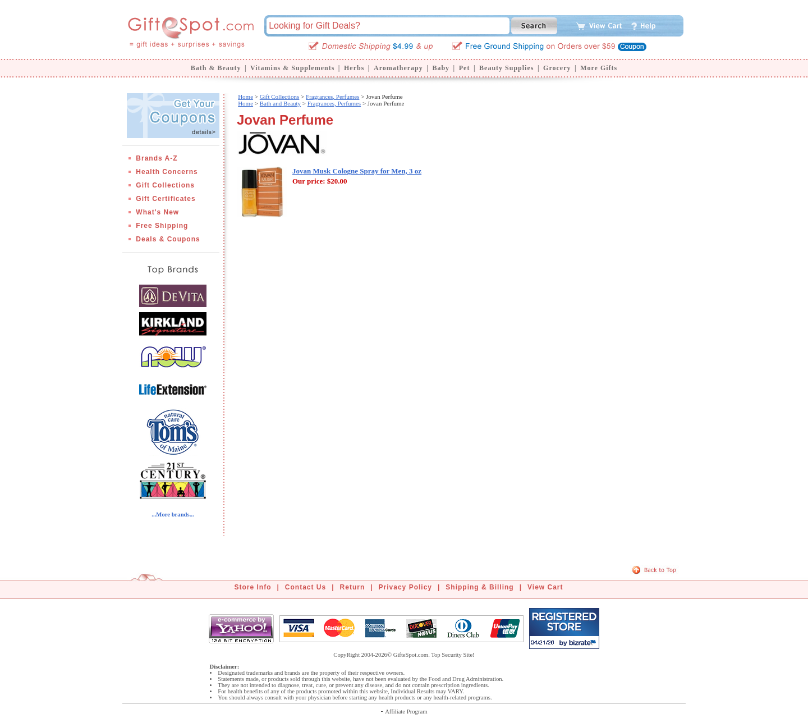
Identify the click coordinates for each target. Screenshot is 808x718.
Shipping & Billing (479, 587)
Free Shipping (162, 226)
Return (352, 587)
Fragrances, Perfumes (332, 96)
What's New (157, 212)
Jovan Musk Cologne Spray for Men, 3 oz (356, 171)
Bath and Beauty (280, 103)
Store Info (253, 587)
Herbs (354, 68)
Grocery (557, 68)
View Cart (545, 587)
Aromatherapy (398, 68)
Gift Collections (165, 185)
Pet (464, 68)
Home (245, 96)
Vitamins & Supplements (292, 68)
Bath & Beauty (216, 68)
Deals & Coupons (168, 239)
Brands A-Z (156, 158)
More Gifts (598, 68)
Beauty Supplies (506, 68)
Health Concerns (167, 172)
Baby (440, 68)
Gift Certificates (165, 199)
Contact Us (305, 587)
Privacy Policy (405, 587)
